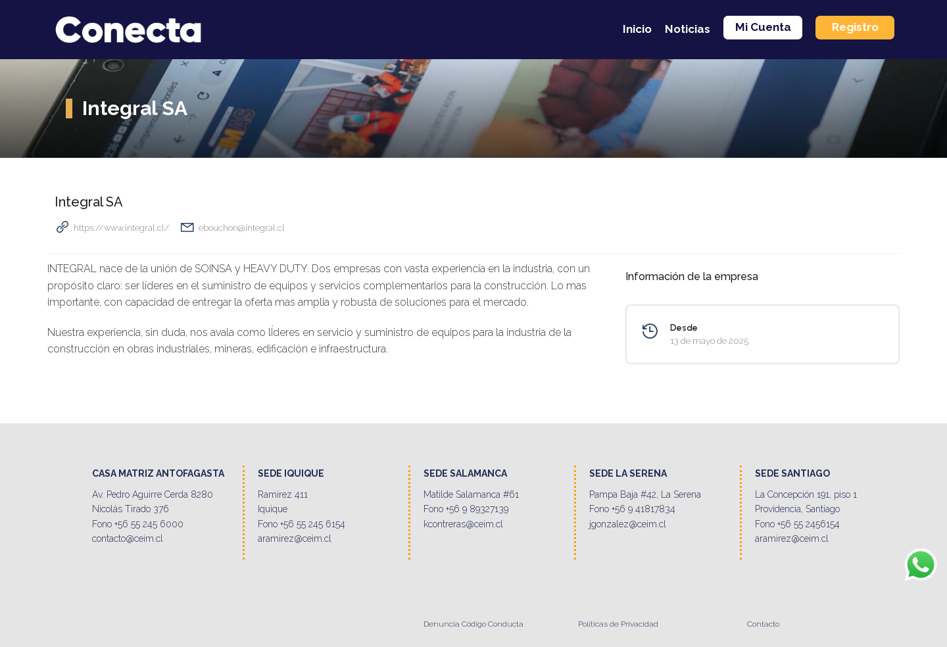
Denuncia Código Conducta (473, 624)
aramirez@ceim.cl (294, 538)
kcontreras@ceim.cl (463, 524)
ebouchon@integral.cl (242, 228)
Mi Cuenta (763, 27)
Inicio (637, 29)
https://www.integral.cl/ (122, 228)
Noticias (687, 29)
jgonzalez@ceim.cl (627, 524)
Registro (855, 27)
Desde (684, 327)
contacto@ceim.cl (127, 538)
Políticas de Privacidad (618, 624)
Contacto (763, 624)
